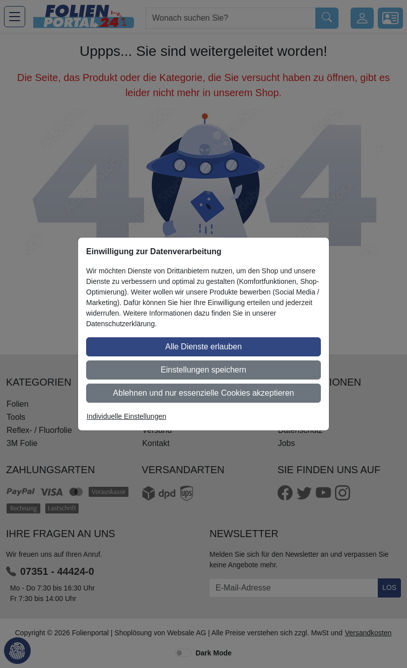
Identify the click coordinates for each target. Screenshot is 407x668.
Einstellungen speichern (203, 369)
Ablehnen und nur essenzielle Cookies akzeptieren (203, 393)
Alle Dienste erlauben (203, 346)
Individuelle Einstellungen (126, 416)
